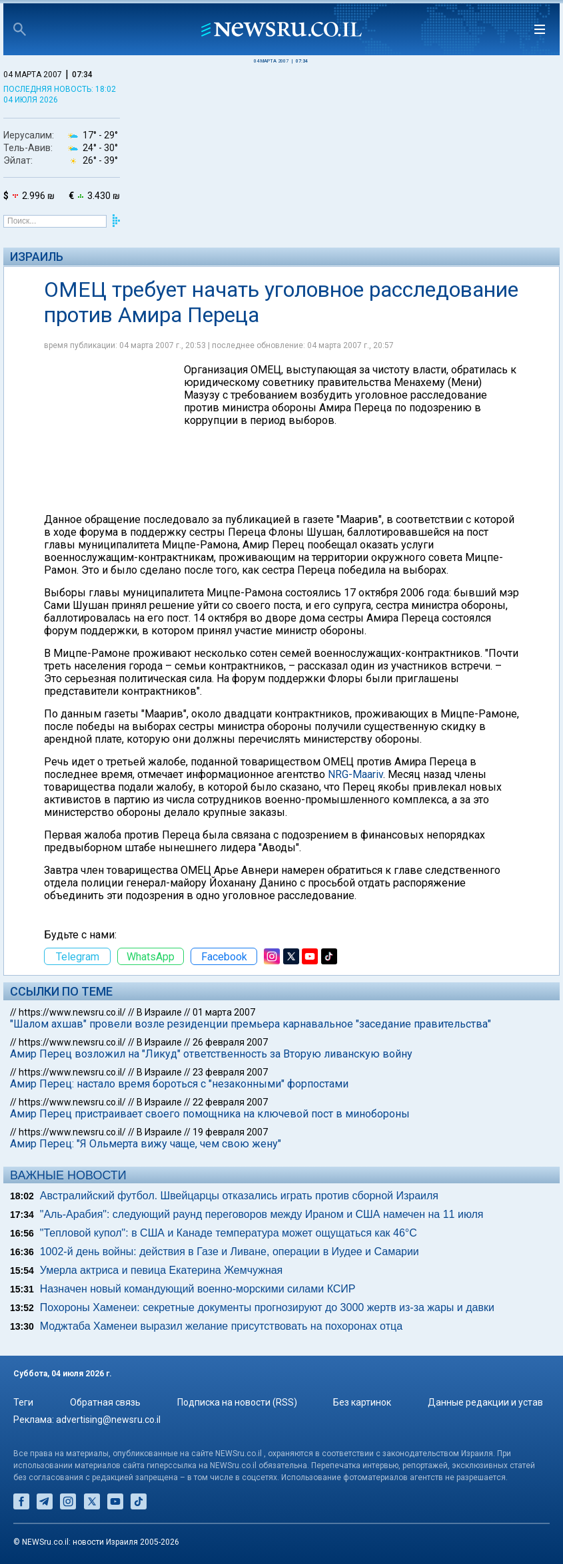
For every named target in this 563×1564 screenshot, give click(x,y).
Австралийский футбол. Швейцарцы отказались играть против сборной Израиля (239, 1195)
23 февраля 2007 (230, 1072)
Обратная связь (105, 1402)
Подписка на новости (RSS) (237, 1402)
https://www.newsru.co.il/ (72, 1012)
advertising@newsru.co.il (108, 1419)
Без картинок (362, 1402)
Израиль (36, 257)
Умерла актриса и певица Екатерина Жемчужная (161, 1270)
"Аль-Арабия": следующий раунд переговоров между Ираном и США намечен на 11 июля (262, 1214)
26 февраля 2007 (230, 1042)
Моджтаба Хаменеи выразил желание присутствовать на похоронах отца (221, 1326)
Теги (23, 1402)
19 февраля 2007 (230, 1132)
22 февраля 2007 (230, 1102)
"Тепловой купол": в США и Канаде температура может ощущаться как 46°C (228, 1233)
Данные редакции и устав (485, 1402)
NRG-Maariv (355, 774)
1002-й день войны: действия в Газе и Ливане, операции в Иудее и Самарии (229, 1251)
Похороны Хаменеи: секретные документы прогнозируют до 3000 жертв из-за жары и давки (267, 1307)
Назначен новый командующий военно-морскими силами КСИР (198, 1288)
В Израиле (159, 1012)
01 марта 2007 (224, 1012)
